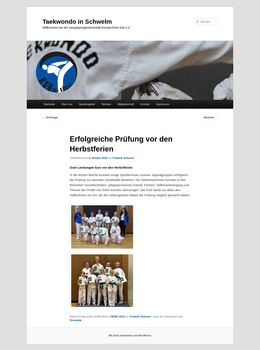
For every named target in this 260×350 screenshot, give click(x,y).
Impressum (162, 104)
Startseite (49, 104)
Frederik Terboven (123, 158)
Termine (106, 104)
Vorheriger (50, 117)
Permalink (76, 320)
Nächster (210, 117)
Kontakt (144, 104)
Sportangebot (87, 104)
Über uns (66, 104)
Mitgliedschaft (125, 104)
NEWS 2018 (117, 316)
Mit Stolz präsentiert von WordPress (130, 335)
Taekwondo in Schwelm (77, 21)
